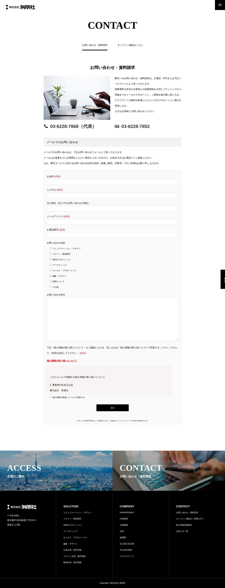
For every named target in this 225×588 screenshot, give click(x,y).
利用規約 (134, 421)
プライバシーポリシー (123, 421)
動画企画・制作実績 (72, 562)
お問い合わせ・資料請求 (187, 512)
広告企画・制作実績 (72, 550)
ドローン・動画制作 (72, 519)
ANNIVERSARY (127, 512)
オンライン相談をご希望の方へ (190, 519)
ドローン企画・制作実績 (74, 556)
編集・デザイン (70, 544)
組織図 (123, 537)
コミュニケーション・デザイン (77, 512)
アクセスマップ (127, 556)
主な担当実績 (126, 550)
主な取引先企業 (127, 544)
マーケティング (70, 531)
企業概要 (124, 525)
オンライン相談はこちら (130, 45)
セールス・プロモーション (75, 537)
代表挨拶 (124, 519)
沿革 (122, 531)
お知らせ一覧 (182, 531)
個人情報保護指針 (184, 525)
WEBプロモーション (72, 525)
